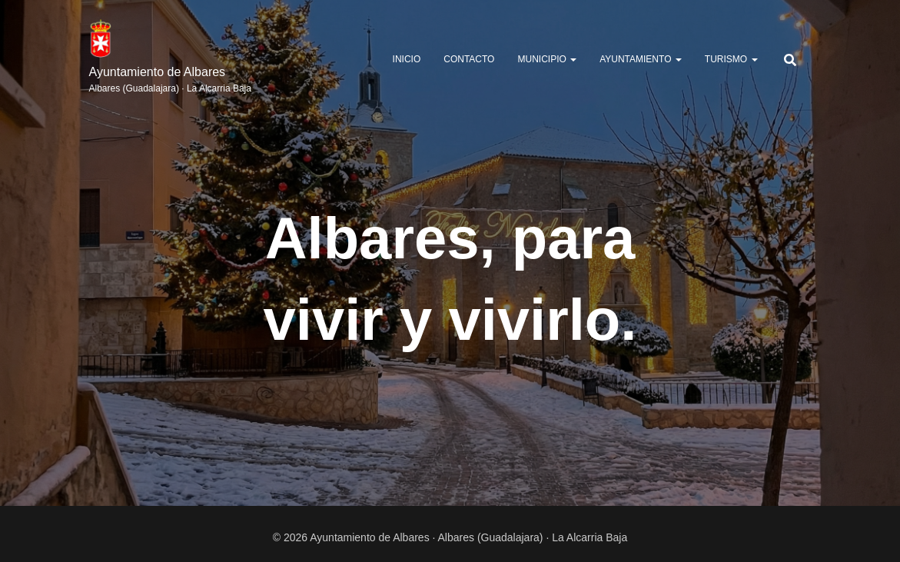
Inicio (407, 59)
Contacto (468, 59)
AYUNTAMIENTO (640, 59)
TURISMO (731, 59)
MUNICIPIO (546, 59)
